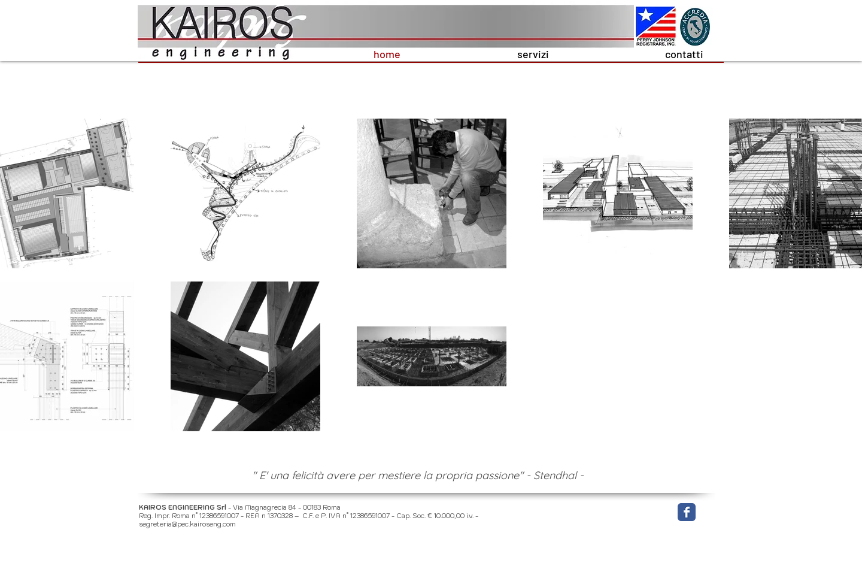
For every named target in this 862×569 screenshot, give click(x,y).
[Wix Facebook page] (687, 512)
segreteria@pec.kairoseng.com (187, 524)
